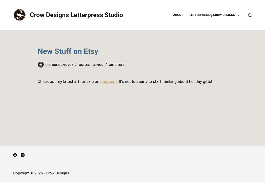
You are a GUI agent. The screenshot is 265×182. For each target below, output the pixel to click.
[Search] (250, 15)
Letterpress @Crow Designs (216, 15)
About (178, 15)
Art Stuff (117, 65)
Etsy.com (108, 81)
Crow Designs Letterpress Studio (76, 15)
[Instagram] (23, 155)
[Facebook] (15, 155)
